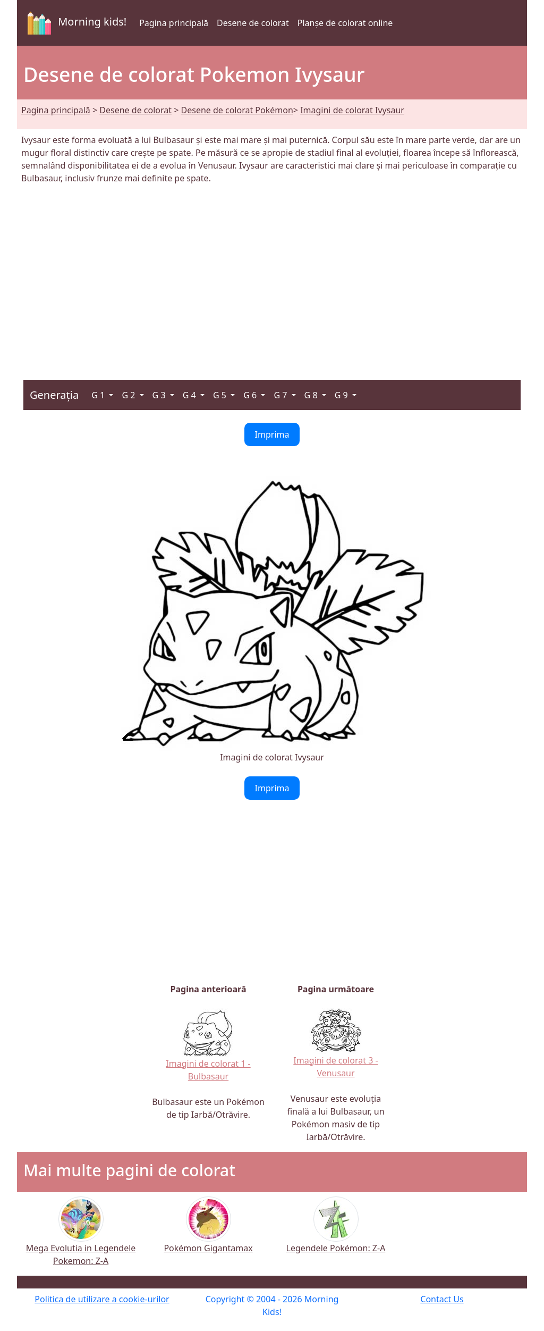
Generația (54, 395)
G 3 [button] (160, 395)
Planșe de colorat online (345, 23)
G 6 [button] (251, 395)
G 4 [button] (190, 395)
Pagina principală (173, 23)
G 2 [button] (129, 395)
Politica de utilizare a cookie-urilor (102, 1299)
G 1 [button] (99, 395)
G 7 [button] (281, 395)
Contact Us (441, 1299)
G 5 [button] (220, 395)
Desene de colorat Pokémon (237, 110)
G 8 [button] (312, 395)
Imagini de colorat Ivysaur (352, 110)
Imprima (272, 434)
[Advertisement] (272, 276)
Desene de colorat (253, 23)
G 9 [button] (342, 395)
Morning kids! (74, 23)
